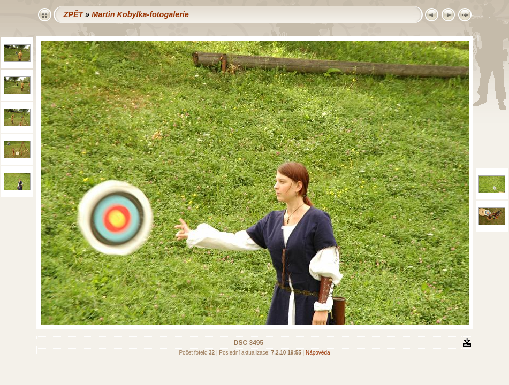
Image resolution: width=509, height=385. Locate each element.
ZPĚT (73, 14)
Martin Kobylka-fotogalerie (140, 14)
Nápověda (318, 353)
